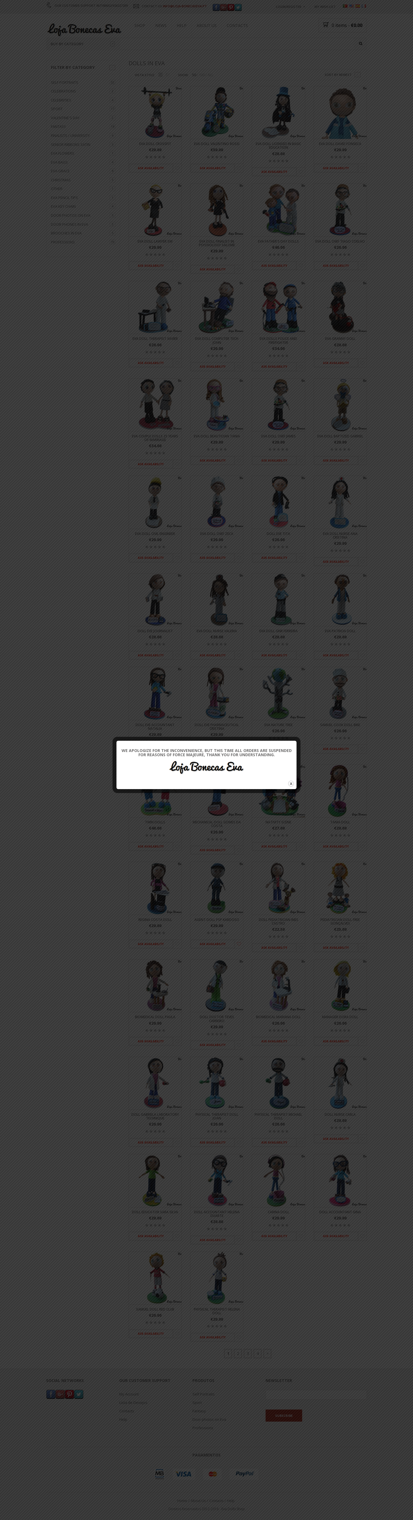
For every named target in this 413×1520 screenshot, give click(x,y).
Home (182, 1501)
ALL (210, 75)
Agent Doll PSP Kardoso (216, 919)
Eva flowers (62, 153)
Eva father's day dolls (278, 241)
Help (182, 25)
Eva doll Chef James (278, 436)
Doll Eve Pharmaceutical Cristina (217, 726)
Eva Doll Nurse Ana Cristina (340, 535)
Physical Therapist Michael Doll (278, 1116)
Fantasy (58, 126)
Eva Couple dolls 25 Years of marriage (155, 438)
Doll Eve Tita (278, 533)
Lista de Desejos (133, 1402)
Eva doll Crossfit (155, 144)
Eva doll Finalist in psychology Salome (217, 243)
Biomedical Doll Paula (155, 1017)
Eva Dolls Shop (233, 1509)
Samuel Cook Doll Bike (340, 724)
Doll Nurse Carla (340, 1114)
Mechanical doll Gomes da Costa (217, 824)
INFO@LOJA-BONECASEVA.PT (185, 6)
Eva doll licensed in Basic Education (278, 146)
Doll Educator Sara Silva (155, 1212)
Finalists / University (70, 135)
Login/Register (288, 6)
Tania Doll (340, 822)
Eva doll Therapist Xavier (155, 338)
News (161, 25)
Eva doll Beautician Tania (217, 436)
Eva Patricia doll (340, 631)
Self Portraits (64, 82)
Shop (139, 25)
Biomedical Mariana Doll (278, 1017)
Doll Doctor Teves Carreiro (217, 1019)
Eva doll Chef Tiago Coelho (340, 241)
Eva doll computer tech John (216, 340)
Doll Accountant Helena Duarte (217, 1214)
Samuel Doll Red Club (155, 1309)
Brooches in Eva (66, 233)
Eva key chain (63, 206)
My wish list (325, 6)
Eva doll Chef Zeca (216, 533)
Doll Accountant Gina (340, 1212)
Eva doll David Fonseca (340, 144)
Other (56, 188)
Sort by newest (338, 75)
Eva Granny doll (340, 338)
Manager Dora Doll (340, 1017)
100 (202, 75)
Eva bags (59, 162)
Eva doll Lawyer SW (155, 241)
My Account (129, 1394)
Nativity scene (278, 822)
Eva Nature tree (278, 724)
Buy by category (83, 43)
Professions (63, 242)
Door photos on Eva (70, 215)
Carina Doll (278, 1212)
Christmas (61, 179)
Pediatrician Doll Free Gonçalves (340, 921)
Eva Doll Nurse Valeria (217, 631)
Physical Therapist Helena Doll (217, 1311)
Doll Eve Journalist (155, 631)
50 (194, 75)
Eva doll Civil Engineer (155, 533)
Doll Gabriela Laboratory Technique (155, 1116)
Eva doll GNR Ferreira (278, 631)
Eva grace (60, 170)
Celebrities (61, 100)
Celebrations (63, 91)
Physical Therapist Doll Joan (217, 1116)
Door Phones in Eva (69, 224)
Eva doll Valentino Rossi (216, 144)
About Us (207, 25)
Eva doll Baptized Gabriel (340, 436)
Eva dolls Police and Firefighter (278, 340)
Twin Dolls (155, 822)
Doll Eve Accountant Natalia (155, 726)
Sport (56, 109)
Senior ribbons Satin (70, 144)
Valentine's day (65, 117)
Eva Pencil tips (64, 197)
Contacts (237, 25)
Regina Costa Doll (155, 919)
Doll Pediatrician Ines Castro (278, 921)
